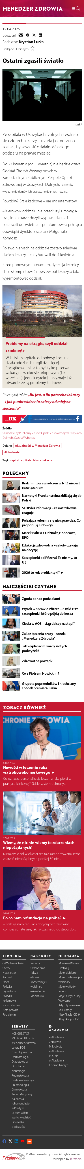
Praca (5, 982)
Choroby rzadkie (22, 1052)
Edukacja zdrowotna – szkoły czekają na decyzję (50, 547)
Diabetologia (20, 1061)
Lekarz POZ (19, 1048)
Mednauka (37, 996)
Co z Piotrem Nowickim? (40, 673)
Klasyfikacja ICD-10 (69, 1019)
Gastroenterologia (23, 1080)
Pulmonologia (20, 1085)
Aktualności (12, 452)
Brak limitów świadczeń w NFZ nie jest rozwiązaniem (51, 485)
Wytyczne (64, 1001)
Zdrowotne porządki (37, 661)
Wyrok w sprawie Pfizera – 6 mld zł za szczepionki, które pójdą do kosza (50, 611)
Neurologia (18, 1071)
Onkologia (18, 1066)
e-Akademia (37, 991)
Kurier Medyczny (22, 1094)
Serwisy (35, 963)
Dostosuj (63, 968)
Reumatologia (20, 1075)
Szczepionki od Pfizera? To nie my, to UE (49, 559)
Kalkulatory (65, 1010)
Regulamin (9, 1014)
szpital (14, 460)
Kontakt (7, 977)
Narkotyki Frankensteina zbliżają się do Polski (52, 497)
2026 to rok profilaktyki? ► (43, 572)
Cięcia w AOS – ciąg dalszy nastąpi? (48, 623)
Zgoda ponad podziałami (41, 598)
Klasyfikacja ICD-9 (69, 1014)
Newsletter (9, 973)
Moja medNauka (68, 963)
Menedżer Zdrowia (24, 1043)
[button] (76, 8)
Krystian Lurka (31, 41)
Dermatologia (20, 1057)
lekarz (37, 460)
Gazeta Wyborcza (24, 438)
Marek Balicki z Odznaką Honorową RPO (48, 535)
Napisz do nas (11, 1005)
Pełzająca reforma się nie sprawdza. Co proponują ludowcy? (51, 522)
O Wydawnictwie (13, 963)
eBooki (34, 977)
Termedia (75, 1159)
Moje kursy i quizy (69, 996)
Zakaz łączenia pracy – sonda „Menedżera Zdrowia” (44, 635)
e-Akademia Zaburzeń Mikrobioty (56, 1041)
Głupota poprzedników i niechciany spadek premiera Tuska (49, 685)
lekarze (47, 460)
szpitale (26, 460)
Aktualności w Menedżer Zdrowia (37, 446)
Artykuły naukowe (69, 1005)
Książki (34, 973)
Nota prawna (10, 1010)
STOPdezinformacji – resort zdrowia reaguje (49, 510)
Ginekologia (19, 1089)
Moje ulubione (67, 973)
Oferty (6, 968)
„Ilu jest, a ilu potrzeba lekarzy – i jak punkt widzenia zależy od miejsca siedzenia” (41, 401)
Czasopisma (37, 968)
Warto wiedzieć (21, 1117)
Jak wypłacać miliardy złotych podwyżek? (44, 648)
